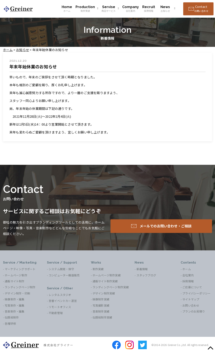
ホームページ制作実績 (107, 275)
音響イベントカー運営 (63, 301)
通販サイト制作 (14, 281)
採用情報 (188, 281)
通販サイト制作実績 (105, 281)
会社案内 (188, 275)
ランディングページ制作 (20, 287)
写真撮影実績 (101, 305)
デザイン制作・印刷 (17, 293)
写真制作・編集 (14, 305)
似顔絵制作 (12, 317)
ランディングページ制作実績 (111, 287)
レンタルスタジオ (60, 295)
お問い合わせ (190, 305)
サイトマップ (190, 299)
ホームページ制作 (16, 275)
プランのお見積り (193, 311)
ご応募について (192, 287)
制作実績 (98, 269)
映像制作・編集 (14, 299)
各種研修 (10, 323)
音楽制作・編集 (14, 311)
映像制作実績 (101, 299)
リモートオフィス (60, 307)
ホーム (186, 269)
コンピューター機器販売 (64, 275)
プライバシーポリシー (196, 293)
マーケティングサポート (20, 269)
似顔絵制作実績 (102, 317)
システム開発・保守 (61, 269)
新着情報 (142, 269)
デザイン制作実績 (104, 293)
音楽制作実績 (101, 311)
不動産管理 (56, 313)
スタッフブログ (146, 275)
